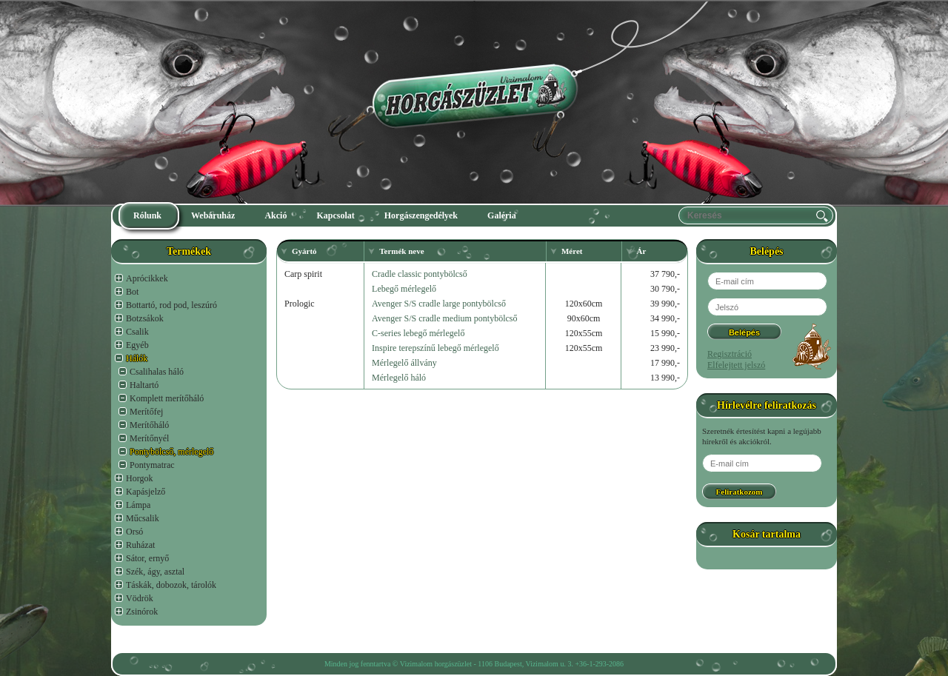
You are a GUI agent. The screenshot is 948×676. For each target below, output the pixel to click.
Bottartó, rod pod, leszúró (171, 305)
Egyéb (137, 345)
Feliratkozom (739, 491)
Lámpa (138, 505)
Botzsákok (145, 318)
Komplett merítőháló (167, 398)
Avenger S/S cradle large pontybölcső (439, 303)
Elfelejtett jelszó (736, 365)
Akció (275, 215)
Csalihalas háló (157, 372)
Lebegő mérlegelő (404, 289)
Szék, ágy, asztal (155, 571)
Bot (132, 292)
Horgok (139, 478)
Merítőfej (146, 411)
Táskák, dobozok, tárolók (171, 585)
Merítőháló (149, 425)
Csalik (137, 332)
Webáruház (213, 215)
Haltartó (144, 385)
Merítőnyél (149, 438)
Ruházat (140, 545)
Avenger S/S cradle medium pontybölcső (444, 318)
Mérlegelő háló (399, 377)
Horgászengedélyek (421, 215)
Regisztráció (729, 354)
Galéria (501, 215)
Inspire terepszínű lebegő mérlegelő (435, 348)
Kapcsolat (335, 215)
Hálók (136, 358)
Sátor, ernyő (147, 558)
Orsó (134, 531)
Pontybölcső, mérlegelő (171, 451)
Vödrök (139, 598)
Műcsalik (142, 518)
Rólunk (147, 215)
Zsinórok (142, 611)
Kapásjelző (145, 491)
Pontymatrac (152, 465)
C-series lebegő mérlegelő (418, 333)
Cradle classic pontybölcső (419, 274)
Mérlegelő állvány (404, 363)
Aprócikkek (147, 278)
